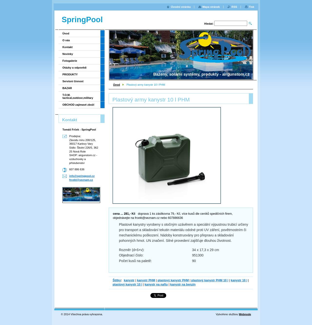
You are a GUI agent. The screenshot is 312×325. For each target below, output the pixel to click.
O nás (66, 40)
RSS (234, 6)
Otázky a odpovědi (74, 67)
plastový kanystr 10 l (127, 284)
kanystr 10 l (239, 280)
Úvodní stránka (181, 6)
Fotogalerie (69, 60)
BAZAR (67, 88)
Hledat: (209, 23)
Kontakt (67, 47)
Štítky (117, 280)
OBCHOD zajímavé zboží (78, 104)
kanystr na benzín (182, 284)
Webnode (245, 314)
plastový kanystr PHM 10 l (209, 280)
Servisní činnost (72, 81)
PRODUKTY (70, 74)
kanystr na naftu (156, 284)
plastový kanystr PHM (173, 280)
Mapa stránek (211, 6)
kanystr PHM (146, 280)
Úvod (116, 84)
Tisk (251, 6)
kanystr (129, 280)
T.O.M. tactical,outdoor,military (77, 96)
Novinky (67, 53)
